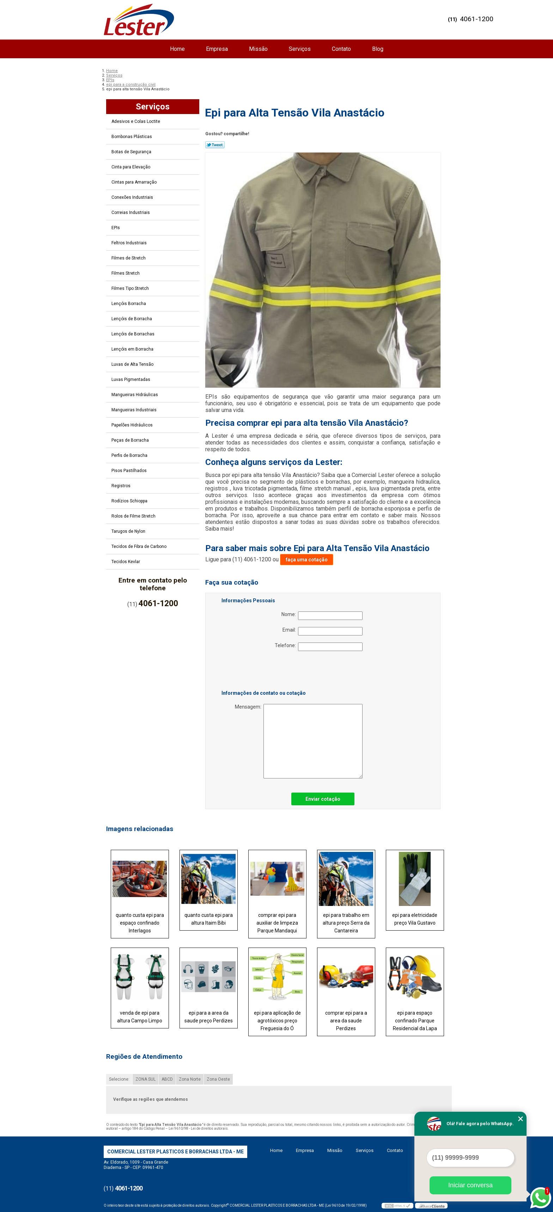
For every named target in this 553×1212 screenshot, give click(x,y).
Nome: (322, 615)
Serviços (300, 49)
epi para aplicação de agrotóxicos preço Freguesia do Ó (277, 1020)
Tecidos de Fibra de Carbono (139, 546)
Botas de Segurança (131, 151)
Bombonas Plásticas (132, 136)
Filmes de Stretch (129, 258)
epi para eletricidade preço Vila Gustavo (414, 919)
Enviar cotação (322, 799)
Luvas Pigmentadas (131, 379)
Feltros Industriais (129, 242)
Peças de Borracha (130, 440)
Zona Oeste (218, 1079)
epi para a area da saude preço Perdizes (208, 1016)
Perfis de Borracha (129, 455)
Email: (322, 631)
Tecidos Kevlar (126, 561)
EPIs (116, 227)
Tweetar (215, 144)
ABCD (167, 1079)
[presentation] (266, 672)
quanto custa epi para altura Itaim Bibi (208, 919)
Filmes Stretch (126, 273)
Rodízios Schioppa (129, 500)
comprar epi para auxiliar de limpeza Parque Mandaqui (277, 922)
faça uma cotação (307, 559)
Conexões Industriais (132, 197)
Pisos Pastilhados (129, 470)
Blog (377, 49)
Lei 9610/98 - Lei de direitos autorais (198, 1128)
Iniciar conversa (470, 1185)
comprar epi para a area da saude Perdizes (346, 1020)
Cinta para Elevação (131, 167)
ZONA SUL (145, 1079)
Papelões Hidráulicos (132, 425)
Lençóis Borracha (129, 303)
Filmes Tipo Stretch (130, 288)
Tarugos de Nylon (128, 531)
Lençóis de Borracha (132, 318)
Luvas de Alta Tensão (132, 364)
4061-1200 (476, 19)
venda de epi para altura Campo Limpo (139, 1016)
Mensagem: (299, 741)
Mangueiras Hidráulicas (135, 394)
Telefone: (319, 647)
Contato (341, 49)
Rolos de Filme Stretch (134, 516)
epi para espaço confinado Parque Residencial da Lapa (415, 1020)
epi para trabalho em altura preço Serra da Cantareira (346, 922)
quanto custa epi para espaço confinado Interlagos (140, 922)
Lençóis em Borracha (132, 349)
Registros (121, 485)
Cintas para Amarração (134, 182)
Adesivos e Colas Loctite (136, 121)
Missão (258, 49)
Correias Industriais (131, 212)
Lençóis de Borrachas (133, 334)
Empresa (217, 49)
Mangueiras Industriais (134, 409)
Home (177, 49)
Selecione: (119, 1079)
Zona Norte (190, 1079)
